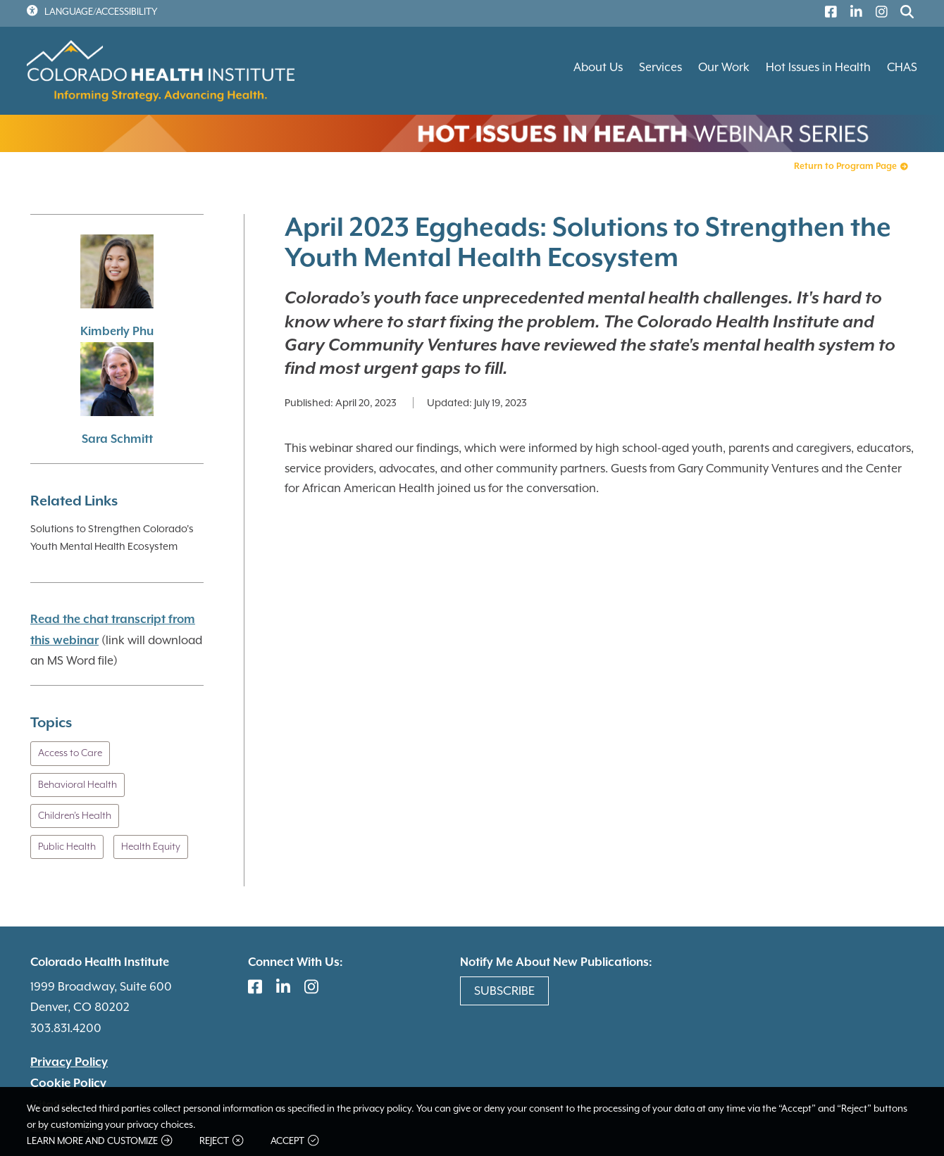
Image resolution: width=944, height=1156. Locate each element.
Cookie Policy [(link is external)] (68, 1083)
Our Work (724, 67)
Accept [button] (294, 1141)
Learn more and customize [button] (99, 1141)
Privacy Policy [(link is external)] (69, 1062)
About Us (598, 67)
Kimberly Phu (117, 332)
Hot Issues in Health (818, 67)
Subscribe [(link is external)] (504, 991)
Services (660, 67)
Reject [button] (221, 1141)
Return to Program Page (850, 166)
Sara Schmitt (117, 439)
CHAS (902, 67)
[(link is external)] (827, 14)
